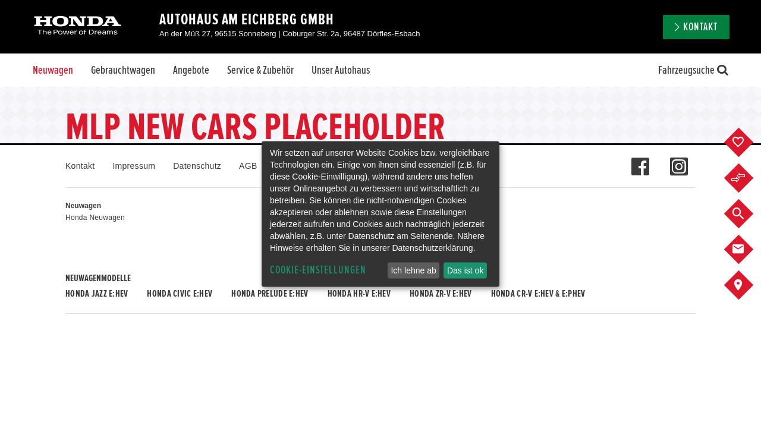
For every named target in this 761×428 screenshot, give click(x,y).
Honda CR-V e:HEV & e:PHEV (538, 293)
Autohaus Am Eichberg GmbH (246, 19)
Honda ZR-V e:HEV (440, 293)
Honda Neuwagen (95, 217)
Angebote (191, 70)
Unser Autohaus (341, 70)
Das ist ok (465, 270)
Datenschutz (197, 166)
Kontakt (700, 27)
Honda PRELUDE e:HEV (269, 293)
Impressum (133, 166)
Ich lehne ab (413, 270)
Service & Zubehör (260, 70)
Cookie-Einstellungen (318, 270)
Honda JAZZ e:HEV (96, 293)
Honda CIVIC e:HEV (179, 293)
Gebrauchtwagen (123, 70)
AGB (248, 166)
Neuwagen (53, 70)
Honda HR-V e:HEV (359, 293)
